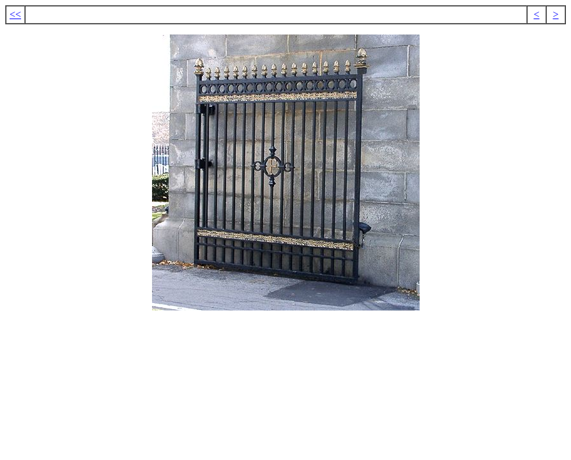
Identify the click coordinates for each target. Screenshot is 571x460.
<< (15, 14)
